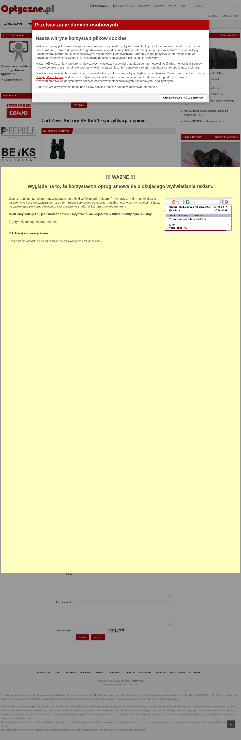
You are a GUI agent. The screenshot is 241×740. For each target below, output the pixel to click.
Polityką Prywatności (49, 77)
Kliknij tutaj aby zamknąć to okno (29, 233)
